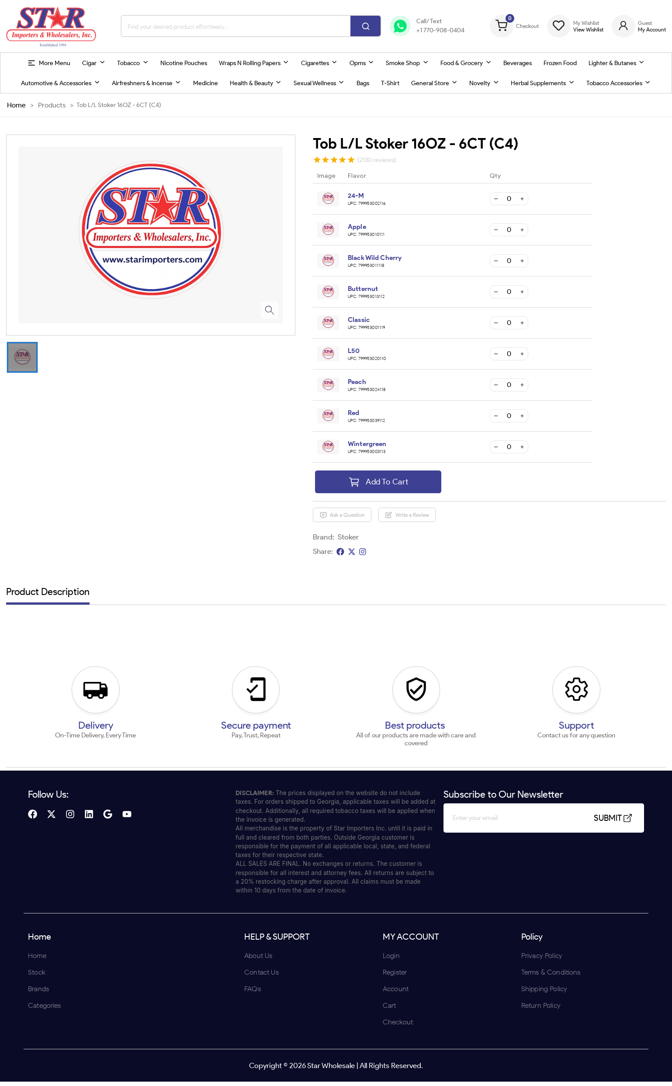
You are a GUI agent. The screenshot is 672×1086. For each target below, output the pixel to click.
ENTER (289, 600)
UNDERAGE (383, 600)
